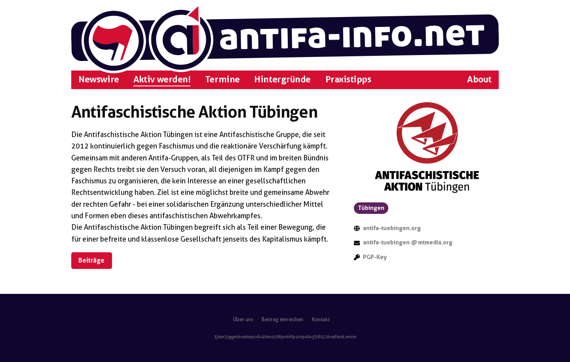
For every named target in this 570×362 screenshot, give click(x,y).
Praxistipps (348, 79)
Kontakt (321, 319)
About (479, 79)
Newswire (98, 79)
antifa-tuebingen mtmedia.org (407, 242)
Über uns (243, 319)
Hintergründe (282, 79)
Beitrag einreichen (282, 319)
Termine (222, 79)
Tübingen (371, 207)
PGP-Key (375, 257)
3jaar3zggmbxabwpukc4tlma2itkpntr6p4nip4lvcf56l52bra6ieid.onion (285, 336)
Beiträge (91, 260)
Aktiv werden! (161, 79)
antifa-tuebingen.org (392, 228)
